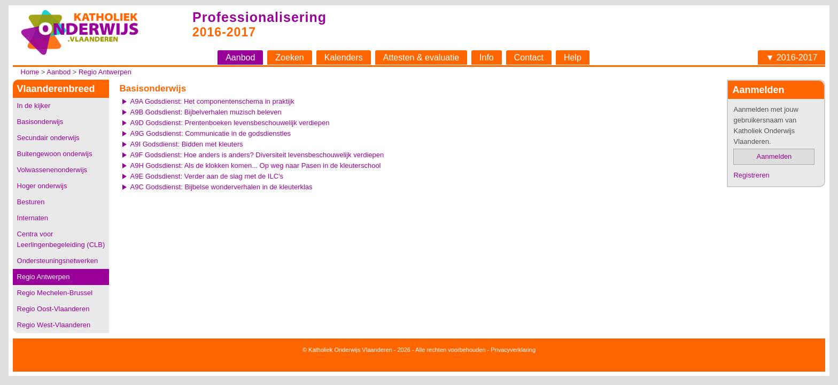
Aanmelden (774, 156)
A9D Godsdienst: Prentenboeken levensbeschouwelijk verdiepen (230, 123)
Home (30, 72)
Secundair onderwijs (48, 138)
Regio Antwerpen (105, 72)
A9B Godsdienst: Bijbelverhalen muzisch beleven (206, 112)
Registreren (751, 175)
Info (486, 57)
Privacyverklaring (513, 349)
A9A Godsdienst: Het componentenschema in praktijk (212, 101)
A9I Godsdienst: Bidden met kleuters (186, 144)
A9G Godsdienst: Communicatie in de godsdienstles (210, 133)
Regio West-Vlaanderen (54, 325)
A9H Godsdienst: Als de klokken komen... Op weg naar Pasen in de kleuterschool (255, 165)
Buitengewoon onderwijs (54, 154)
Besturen (31, 202)
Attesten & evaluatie (421, 57)
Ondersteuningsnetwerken (57, 261)
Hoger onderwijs (42, 186)
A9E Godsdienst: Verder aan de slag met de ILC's (206, 176)
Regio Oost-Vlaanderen (53, 309)
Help (572, 57)
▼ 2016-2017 (792, 57)
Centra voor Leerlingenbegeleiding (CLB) (61, 239)
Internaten (33, 218)
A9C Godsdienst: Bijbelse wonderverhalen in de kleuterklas (221, 187)
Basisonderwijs (40, 122)
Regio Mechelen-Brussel (55, 293)
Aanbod (240, 57)
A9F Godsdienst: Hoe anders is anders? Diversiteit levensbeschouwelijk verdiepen (257, 155)
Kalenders (343, 57)
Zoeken (289, 57)
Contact (529, 57)
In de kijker (34, 106)
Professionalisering (259, 17)
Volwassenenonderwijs (52, 170)
